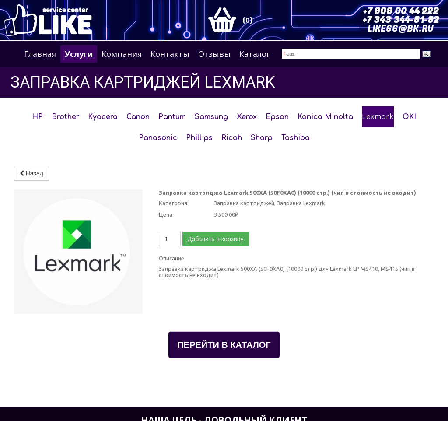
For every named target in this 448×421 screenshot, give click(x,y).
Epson (277, 117)
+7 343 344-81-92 (401, 20)
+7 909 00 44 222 (401, 11)
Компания (122, 54)
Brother (65, 117)
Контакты (169, 54)
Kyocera (103, 117)
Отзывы (214, 54)
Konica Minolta (325, 117)
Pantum (172, 117)
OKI (409, 117)
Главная (40, 54)
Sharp (262, 138)
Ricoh (231, 138)
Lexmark (378, 117)
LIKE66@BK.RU (401, 28)
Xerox (247, 117)
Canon (138, 117)
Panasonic (158, 138)
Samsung (211, 117)
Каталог (254, 54)
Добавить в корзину (216, 238)
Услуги (79, 54)
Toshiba (295, 138)
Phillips (199, 138)
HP (37, 117)
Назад (31, 173)
